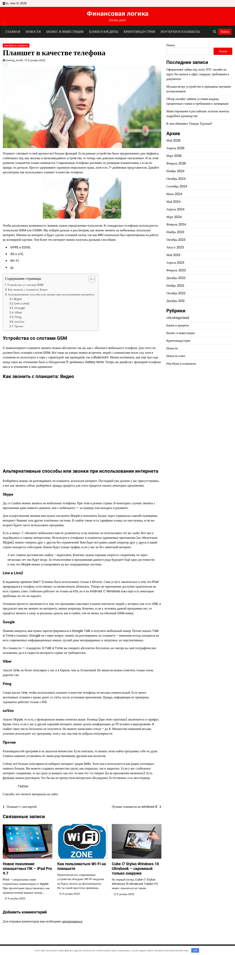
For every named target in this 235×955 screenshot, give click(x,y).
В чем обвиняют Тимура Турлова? (189, 123)
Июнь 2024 (174, 194)
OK (195, 950)
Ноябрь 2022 (175, 285)
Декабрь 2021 (175, 301)
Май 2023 (173, 255)
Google (19, 308)
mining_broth (14, 60)
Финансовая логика (117, 13)
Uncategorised (177, 317)
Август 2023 (175, 247)
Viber (18, 312)
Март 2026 (174, 156)
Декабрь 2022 (175, 278)
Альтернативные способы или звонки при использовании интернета (51, 294)
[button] (90, 279)
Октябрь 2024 (176, 178)
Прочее (19, 326)
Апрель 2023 (175, 262)
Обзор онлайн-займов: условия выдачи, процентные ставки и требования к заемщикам (197, 101)
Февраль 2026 (176, 163)
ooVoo (19, 322)
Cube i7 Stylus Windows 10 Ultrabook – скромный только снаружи (135, 869)
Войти (225, 31)
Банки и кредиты (103, 31)
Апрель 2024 (175, 209)
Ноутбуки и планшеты (180, 31)
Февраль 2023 (176, 270)
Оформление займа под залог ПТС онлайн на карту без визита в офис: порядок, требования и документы (197, 74)
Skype (18, 299)
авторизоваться (72, 921)
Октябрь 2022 (175, 293)
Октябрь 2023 (175, 239)
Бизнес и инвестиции (65, 31)
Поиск (170, 45)
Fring (18, 317)
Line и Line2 (22, 303)
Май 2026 (173, 140)
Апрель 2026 (175, 148)
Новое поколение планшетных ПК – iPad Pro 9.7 (27, 869)
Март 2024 (174, 217)
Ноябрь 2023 (175, 232)
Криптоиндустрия (139, 31)
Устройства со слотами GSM (25, 285)
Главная (12, 31)
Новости (33, 31)
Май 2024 (173, 201)
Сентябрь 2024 (176, 186)
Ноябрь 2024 (175, 171)
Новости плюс (175, 356)
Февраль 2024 (176, 224)
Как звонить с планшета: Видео (28, 289)
